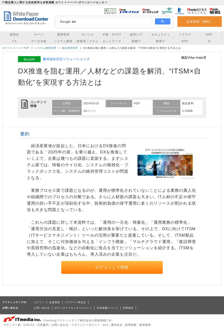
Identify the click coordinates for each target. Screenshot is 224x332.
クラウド (185, 34)
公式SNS (29, 324)
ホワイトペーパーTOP (15, 48)
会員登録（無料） (199, 21)
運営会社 (116, 324)
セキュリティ (160, 34)
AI (209, 41)
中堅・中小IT (111, 34)
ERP (209, 34)
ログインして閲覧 (112, 267)
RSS (105, 324)
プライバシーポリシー (85, 324)
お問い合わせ (42, 307)
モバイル (87, 34)
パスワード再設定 (75, 302)
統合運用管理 (70, 48)
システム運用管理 (45, 48)
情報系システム (87, 41)
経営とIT (136, 34)
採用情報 (131, 324)
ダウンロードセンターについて (73, 307)
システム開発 (63, 41)
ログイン (39, 302)
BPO (184, 41)
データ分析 (39, 41)
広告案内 (43, 324)
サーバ (38, 34)
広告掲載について (107, 307)
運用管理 (63, 34)
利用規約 (128, 307)
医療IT (136, 41)
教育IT (160, 41)
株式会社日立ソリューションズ (66, 59)
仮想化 (14, 34)
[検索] (104, 22)
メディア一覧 (12, 324)
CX (14, 41)
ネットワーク (111, 41)
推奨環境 (145, 324)
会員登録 (54, 302)
